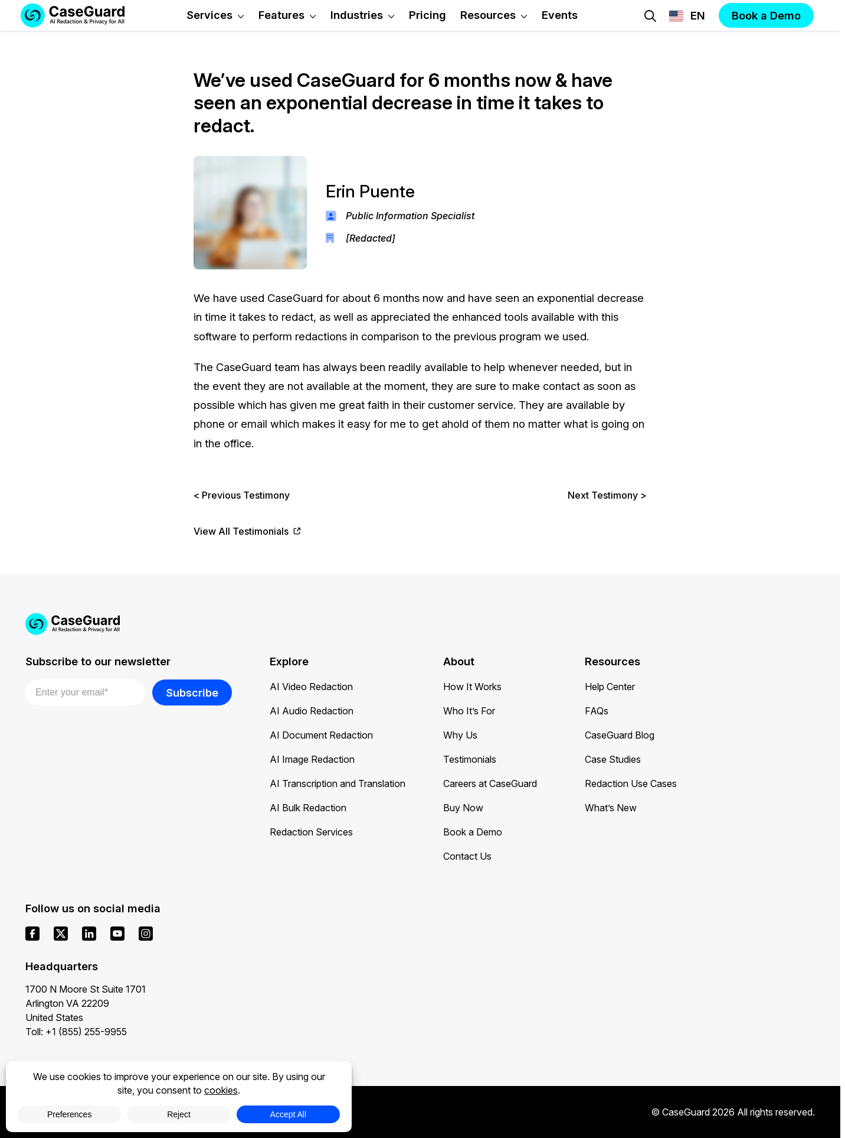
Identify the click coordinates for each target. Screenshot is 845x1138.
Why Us (460, 735)
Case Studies (613, 759)
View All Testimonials (248, 531)
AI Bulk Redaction (308, 808)
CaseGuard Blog (619, 735)
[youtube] (117, 933)
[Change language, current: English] (687, 16)
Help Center (610, 686)
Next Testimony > (607, 495)
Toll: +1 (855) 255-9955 (76, 1032)
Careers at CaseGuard (490, 783)
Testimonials (469, 759)
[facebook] (32, 933)
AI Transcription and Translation (337, 783)
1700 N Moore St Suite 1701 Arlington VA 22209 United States (85, 1003)
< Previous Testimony (242, 495)
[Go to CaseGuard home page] (420, 624)
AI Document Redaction (321, 735)
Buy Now (463, 808)
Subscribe (192, 692)
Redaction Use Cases (631, 783)
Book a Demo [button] (766, 15)
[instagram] (146, 933)
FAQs (596, 711)
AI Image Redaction (312, 759)
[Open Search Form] (650, 16)
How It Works (472, 686)
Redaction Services (311, 832)
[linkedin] (89, 933)
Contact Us (467, 856)
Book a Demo (472, 832)
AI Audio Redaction (311, 711)
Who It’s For (469, 711)
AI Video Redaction (311, 686)
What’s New (611, 808)
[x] (61, 933)
